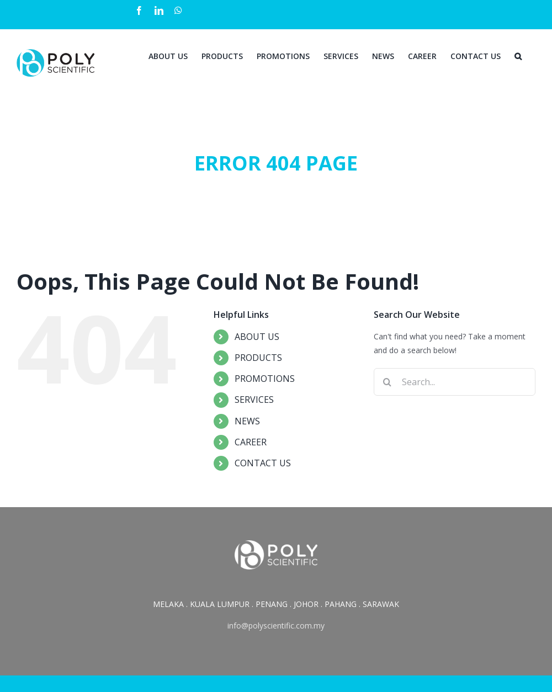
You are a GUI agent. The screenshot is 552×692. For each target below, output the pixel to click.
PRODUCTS (258, 358)
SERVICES (254, 399)
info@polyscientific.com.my (276, 625)
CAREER (251, 442)
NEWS (247, 421)
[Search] (518, 55)
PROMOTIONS (265, 378)
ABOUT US (257, 337)
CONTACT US (263, 463)
